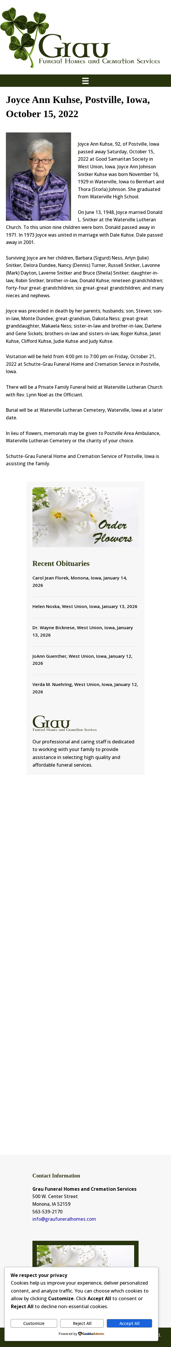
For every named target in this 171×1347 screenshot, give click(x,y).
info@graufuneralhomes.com (64, 1219)
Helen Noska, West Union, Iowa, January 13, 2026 (84, 606)
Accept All (129, 1323)
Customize (34, 1323)
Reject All (82, 1323)
